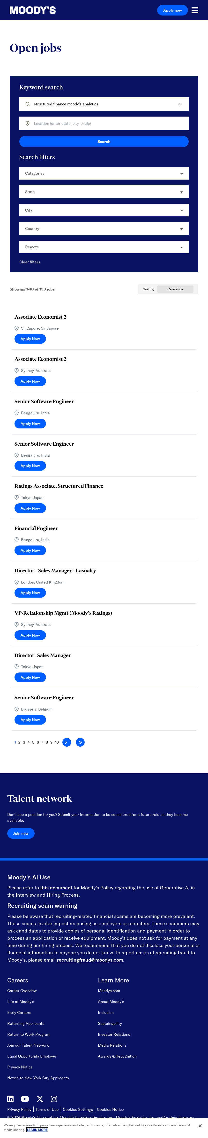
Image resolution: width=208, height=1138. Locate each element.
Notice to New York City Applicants (38, 1077)
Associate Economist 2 (40, 316)
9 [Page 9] (51, 742)
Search (104, 141)
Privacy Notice (20, 1067)
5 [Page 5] (33, 742)
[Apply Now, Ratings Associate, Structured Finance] (30, 508)
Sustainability (110, 1023)
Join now (21, 833)
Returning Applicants (25, 1023)
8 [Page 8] (47, 742)
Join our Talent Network (28, 1045)
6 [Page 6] (38, 742)
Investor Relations (114, 1034)
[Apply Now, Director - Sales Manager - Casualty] (30, 593)
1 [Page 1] (15, 742)
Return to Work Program (28, 1034)
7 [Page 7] (42, 742)
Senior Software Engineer (44, 401)
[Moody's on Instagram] (54, 1099)
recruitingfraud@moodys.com (90, 960)
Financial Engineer (36, 528)
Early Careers (19, 1012)
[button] (179, 104)
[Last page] (80, 742)
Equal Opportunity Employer (32, 1056)
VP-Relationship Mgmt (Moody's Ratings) (63, 612)
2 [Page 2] (19, 742)
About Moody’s (111, 1001)
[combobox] (105, 123)
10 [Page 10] (57, 742)
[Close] (200, 1126)
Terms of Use (47, 1109)
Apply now (172, 10)
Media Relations (112, 1045)
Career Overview (22, 990)
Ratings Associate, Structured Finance (59, 485)
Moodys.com (109, 990)
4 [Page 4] (29, 742)
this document (56, 888)
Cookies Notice (110, 1109)
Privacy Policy (19, 1109)
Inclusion (106, 1012)
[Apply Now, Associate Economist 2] (30, 339)
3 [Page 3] (24, 742)
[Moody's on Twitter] (40, 1099)
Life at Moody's (20, 1001)
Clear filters (29, 262)
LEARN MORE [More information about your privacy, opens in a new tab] (37, 1130)
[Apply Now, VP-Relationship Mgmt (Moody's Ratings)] (30, 635)
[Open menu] (195, 10)
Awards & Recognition (117, 1056)
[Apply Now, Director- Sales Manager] (30, 677)
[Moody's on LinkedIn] (10, 1099)
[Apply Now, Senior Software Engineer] (30, 423)
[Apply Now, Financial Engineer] (30, 550)
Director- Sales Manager (43, 655)
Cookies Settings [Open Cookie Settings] (78, 1109)
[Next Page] (66, 742)
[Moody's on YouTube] (25, 1099)
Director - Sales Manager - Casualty (55, 570)
